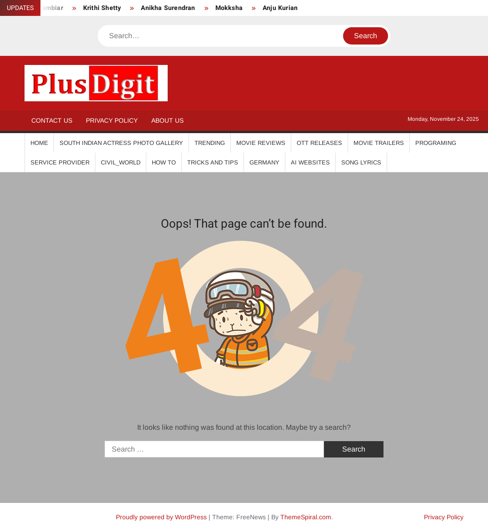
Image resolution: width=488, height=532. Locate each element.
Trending (209, 142)
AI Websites (310, 162)
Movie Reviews (260, 142)
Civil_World (120, 162)
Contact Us (51, 120)
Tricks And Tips (212, 162)
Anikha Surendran (168, 8)
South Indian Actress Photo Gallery (121, 142)
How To (164, 162)
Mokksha (229, 8)
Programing (435, 142)
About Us (167, 120)
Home (39, 142)
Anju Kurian (280, 8)
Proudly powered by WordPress (161, 517)
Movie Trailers (379, 142)
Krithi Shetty (102, 8)
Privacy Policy (112, 120)
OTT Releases (319, 142)
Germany (264, 162)
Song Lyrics (361, 162)
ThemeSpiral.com (305, 517)
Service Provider (60, 162)
